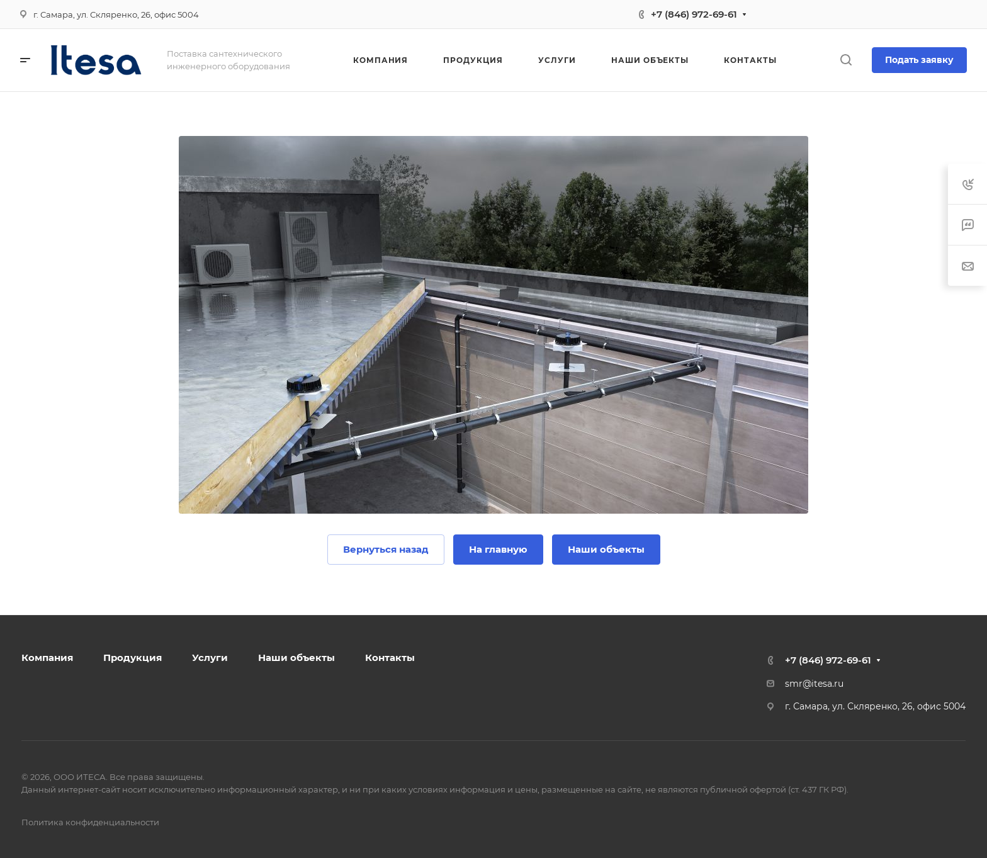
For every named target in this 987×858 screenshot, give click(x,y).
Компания (47, 657)
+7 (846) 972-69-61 (694, 14)
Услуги (210, 657)
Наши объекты (296, 657)
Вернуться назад (386, 549)
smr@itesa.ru (814, 683)
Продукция (132, 657)
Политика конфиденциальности (90, 822)
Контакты (390, 657)
